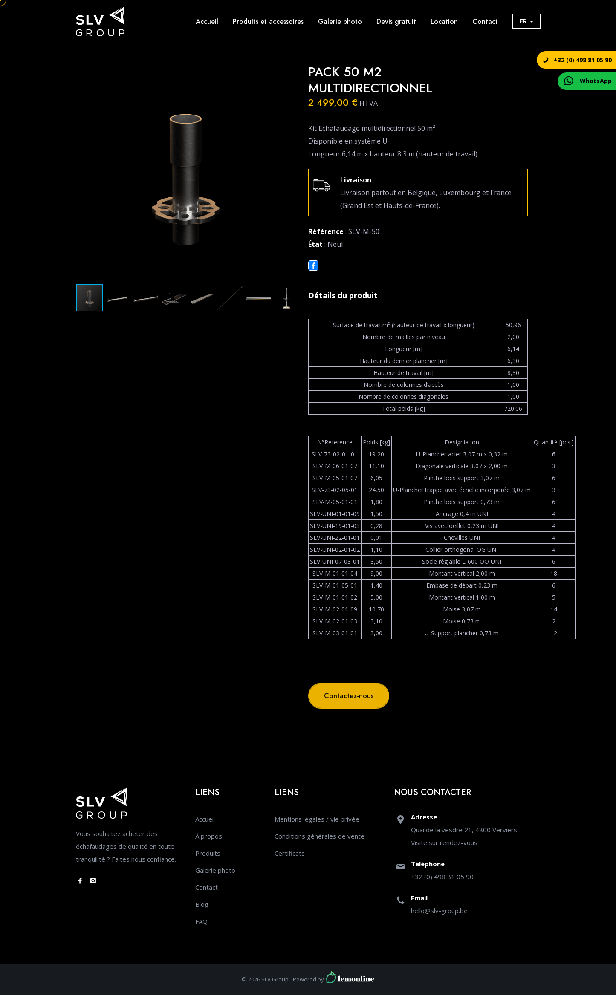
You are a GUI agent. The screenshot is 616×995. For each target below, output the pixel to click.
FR (526, 21)
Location (444, 21)
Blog (201, 904)
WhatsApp (596, 81)
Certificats (290, 853)
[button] (288, 71)
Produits (207, 853)
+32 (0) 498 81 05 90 (583, 60)
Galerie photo (340, 21)
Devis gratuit (396, 21)
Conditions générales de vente (319, 836)
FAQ (201, 921)
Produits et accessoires (268, 21)
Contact (485, 21)
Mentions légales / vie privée (317, 819)
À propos (208, 836)
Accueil (207, 21)
